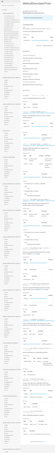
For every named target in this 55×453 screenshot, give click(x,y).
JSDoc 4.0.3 (43, 441)
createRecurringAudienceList (11, 20)
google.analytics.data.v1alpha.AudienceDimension (10, 77)
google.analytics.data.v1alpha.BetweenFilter (10, 210)
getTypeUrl (7, 94)
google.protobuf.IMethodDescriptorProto (40, 40)
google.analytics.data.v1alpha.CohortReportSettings (10, 263)
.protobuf (33, 11)
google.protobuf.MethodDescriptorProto (39, 113)
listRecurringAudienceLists (11, 48)
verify (6, 98)
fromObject (7, 92)
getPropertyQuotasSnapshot (11, 32)
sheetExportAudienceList (10, 67)
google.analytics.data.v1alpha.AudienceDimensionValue (10, 104)
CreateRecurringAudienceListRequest (10, 369)
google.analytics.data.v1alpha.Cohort (10, 237)
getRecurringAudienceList (11, 36)
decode (6, 84)
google (26, 11)
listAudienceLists (9, 44)
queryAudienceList (9, 55)
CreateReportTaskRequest (10, 396)
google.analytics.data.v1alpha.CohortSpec (10, 290)
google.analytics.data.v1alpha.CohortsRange (10, 316)
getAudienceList (8, 28)
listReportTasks (8, 51)
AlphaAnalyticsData (8, 13)
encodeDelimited (8, 90)
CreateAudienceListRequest (10, 343)
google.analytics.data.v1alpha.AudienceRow (10, 183)
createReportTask (8, 24)
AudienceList (6, 130)
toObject (6, 96)
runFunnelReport (8, 63)
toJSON (6, 80)
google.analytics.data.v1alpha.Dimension (10, 449)
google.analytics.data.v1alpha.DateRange (10, 422)
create (6, 71)
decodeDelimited (8, 86)
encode (6, 88)
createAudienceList (9, 16)
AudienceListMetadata (9, 157)
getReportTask (8, 40)
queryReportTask (8, 59)
